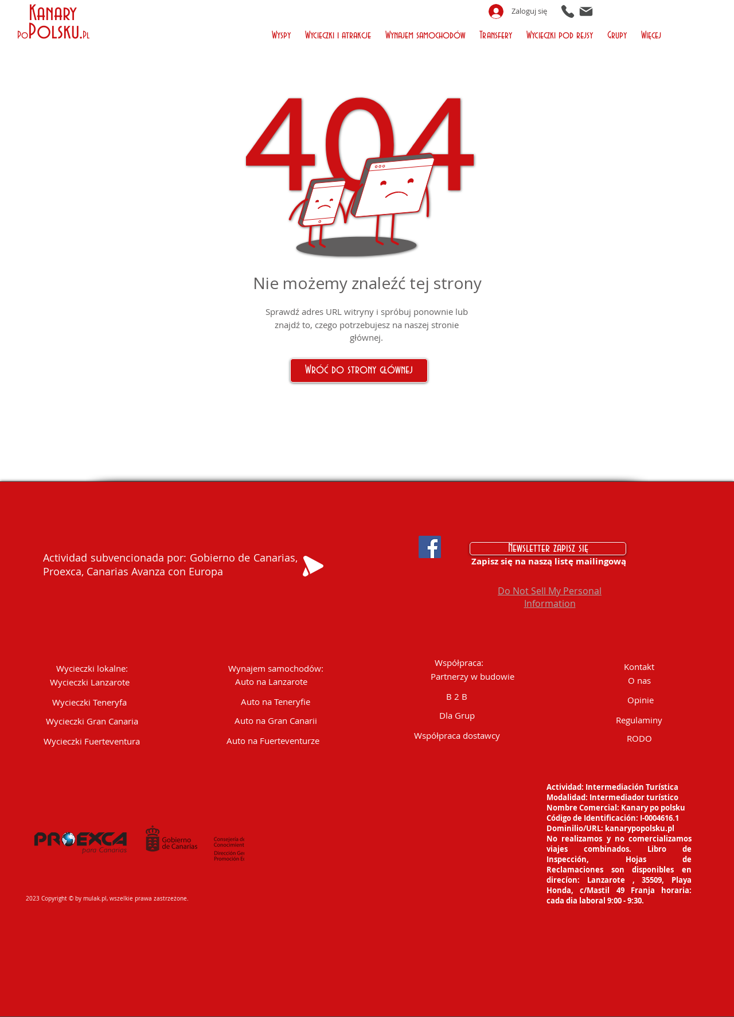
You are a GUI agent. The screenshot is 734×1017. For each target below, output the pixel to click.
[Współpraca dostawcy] (457, 735)
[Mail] (586, 11)
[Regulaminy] (639, 720)
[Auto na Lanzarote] (271, 681)
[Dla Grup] (457, 715)
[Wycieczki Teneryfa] (89, 702)
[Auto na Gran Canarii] (275, 720)
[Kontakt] (639, 666)
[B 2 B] (457, 696)
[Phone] (568, 11)
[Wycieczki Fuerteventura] (92, 741)
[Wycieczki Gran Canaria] (92, 721)
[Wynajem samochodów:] (276, 668)
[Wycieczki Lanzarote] (90, 682)
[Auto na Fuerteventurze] (273, 740)
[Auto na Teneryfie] (276, 701)
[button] (282, 34)
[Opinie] (640, 700)
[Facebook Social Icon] (430, 547)
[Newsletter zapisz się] (548, 548)
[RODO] (639, 738)
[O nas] (639, 680)
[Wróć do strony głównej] (359, 371)
